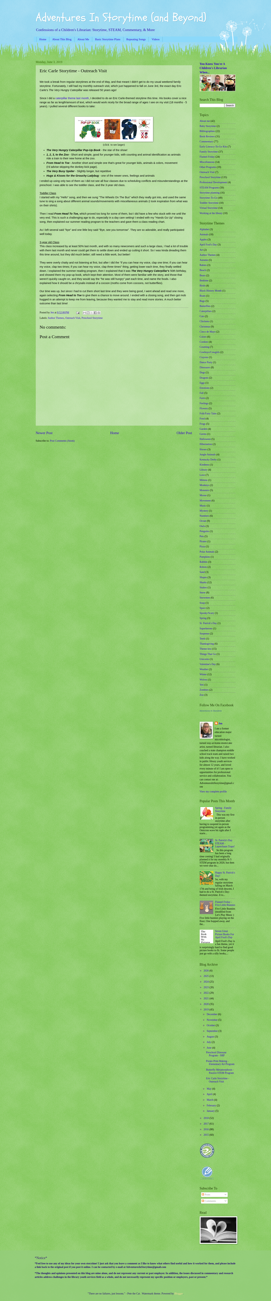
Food (202, 418)
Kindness (204, 464)
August (211, 1036)
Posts (206, 1194)
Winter (203, 674)
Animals (204, 234)
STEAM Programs (209, 187)
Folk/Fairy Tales (208, 413)
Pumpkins (205, 556)
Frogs (203, 423)
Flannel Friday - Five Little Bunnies (225, 904)
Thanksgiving (207, 643)
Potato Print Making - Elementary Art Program (220, 1063)
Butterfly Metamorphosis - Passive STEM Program (220, 1071)
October (211, 1025)
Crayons (204, 357)
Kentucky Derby (208, 459)
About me (205, 121)
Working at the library (211, 213)
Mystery (204, 510)
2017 (206, 1123)
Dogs (202, 372)
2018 (206, 1118)
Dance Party (206, 362)
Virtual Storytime (209, 208)
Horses (203, 449)
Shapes (203, 577)
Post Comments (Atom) (62, 440)
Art (201, 249)
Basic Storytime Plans (107, 39)
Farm (202, 398)
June (209, 1047)
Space (203, 608)
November (212, 1019)
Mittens (204, 480)
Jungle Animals (208, 454)
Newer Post (44, 433)
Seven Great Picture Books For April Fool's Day (224, 934)
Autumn (204, 260)
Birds (202, 285)
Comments (209, 1201)
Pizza (202, 546)
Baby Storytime (208, 126)
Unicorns (204, 659)
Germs (203, 434)
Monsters (204, 490)
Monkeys (204, 485)
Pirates (203, 541)
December (212, 1014)
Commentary (206, 141)
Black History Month (211, 290)
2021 (206, 998)
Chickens (204, 321)
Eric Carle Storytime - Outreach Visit (217, 1080)
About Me (83, 39)
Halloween (205, 439)
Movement (205, 500)
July (209, 1042)
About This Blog (62, 39)
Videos (156, 39)
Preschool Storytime (92, 318)
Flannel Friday (207, 156)
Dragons (204, 377)
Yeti (202, 684)
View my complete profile (213, 791)
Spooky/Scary (207, 613)
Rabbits (204, 562)
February (212, 1105)
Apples (203, 239)
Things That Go (208, 654)
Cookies (204, 341)
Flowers (204, 408)
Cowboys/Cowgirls (210, 352)
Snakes (203, 587)
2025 (206, 976)
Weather (204, 669)
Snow (203, 592)
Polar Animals (207, 551)
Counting (204, 347)
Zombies (204, 689)
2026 (206, 970)
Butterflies (205, 306)
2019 (206, 1009)
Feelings (204, 403)
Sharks (203, 582)
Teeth (202, 638)
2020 (206, 1004)
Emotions (205, 388)
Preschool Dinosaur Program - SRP (216, 1054)
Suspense (204, 633)
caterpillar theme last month (72, 98)
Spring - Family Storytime (223, 810)
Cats (202, 316)
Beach (203, 270)
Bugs (202, 301)
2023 (206, 987)
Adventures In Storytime (211, 711)
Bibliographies (207, 131)
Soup (202, 603)
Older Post (184, 433)
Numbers (204, 515)
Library (203, 469)
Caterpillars (206, 311)
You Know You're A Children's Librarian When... (213, 68)
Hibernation (206, 444)
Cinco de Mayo (208, 331)
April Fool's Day (208, 244)
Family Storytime (209, 151)
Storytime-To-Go (209, 197)
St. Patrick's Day (208, 623)
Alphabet (204, 229)
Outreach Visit (72, 318)
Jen (220, 723)
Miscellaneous (207, 162)
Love (202, 475)
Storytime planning (210, 192)
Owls (202, 526)
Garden (203, 429)
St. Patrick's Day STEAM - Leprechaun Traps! (225, 843)
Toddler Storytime (209, 202)
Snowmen (205, 597)
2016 (206, 1129)
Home (42, 39)
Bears (203, 275)
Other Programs (208, 167)
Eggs (202, 382)
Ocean (203, 520)
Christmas (205, 326)
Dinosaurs (205, 367)
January (211, 1111)
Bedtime (204, 280)
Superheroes (206, 628)
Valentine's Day (208, 664)
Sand (202, 572)
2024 (206, 981)
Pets (202, 536)
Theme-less (206, 648)
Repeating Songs (136, 39)
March (210, 1099)
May (209, 1088)
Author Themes (56, 318)
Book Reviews (207, 136)
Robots (203, 567)
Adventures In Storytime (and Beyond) (121, 17)
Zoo (202, 694)
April (210, 1094)
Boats (203, 295)
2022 (206, 992)
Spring (203, 618)
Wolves (203, 679)
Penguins (204, 531)
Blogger (178, 1293)
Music (203, 505)
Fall (202, 393)
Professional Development (213, 182)
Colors (203, 336)
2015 (206, 1134)
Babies (203, 265)
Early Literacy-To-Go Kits (213, 146)
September (212, 1031)
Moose (203, 495)
